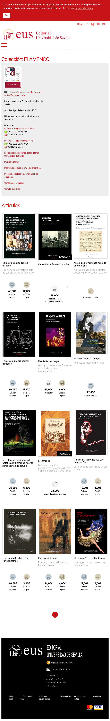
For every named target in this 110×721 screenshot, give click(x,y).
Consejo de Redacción (14, 183)
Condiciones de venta (26, 698)
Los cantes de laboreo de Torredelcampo (15, 560)
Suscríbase (96, 697)
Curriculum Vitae (13, 135)
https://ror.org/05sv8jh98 (61, 670)
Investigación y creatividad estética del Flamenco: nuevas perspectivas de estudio (17, 463)
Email (103, 24)
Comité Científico (12, 189)
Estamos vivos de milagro (87, 359)
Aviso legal (11, 698)
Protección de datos (79, 698)
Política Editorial (11, 162)
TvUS (97, 24)
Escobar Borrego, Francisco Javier (19, 129)
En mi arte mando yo (48, 362)
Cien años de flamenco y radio (53, 265)
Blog (77, 24)
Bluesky (91, 24)
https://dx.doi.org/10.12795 (62, 663)
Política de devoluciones (44, 698)
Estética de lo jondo (48, 558)
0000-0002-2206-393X (16, 144)
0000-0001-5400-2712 (16, 132)
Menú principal (4, 46)
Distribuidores (65, 697)
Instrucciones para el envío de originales (22, 168)
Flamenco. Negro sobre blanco (89, 558)
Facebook (85, 24)
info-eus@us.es (52, 687)
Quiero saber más (84, 8)
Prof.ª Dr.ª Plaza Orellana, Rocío (18, 141)
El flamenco (44, 461)
